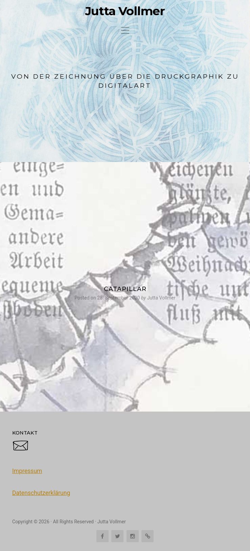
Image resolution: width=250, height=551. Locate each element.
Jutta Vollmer (125, 11)
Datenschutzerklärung (41, 493)
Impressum (27, 471)
